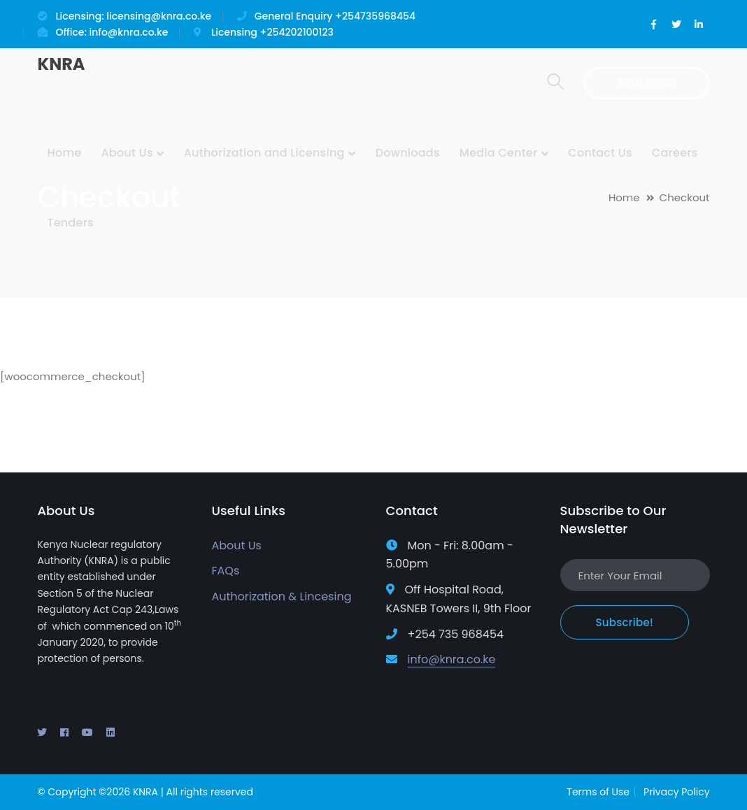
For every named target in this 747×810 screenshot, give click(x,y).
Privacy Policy (676, 792)
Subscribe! (624, 622)
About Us (236, 545)
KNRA (61, 63)
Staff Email (647, 82)
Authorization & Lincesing (281, 596)
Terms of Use (598, 792)
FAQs (225, 571)
